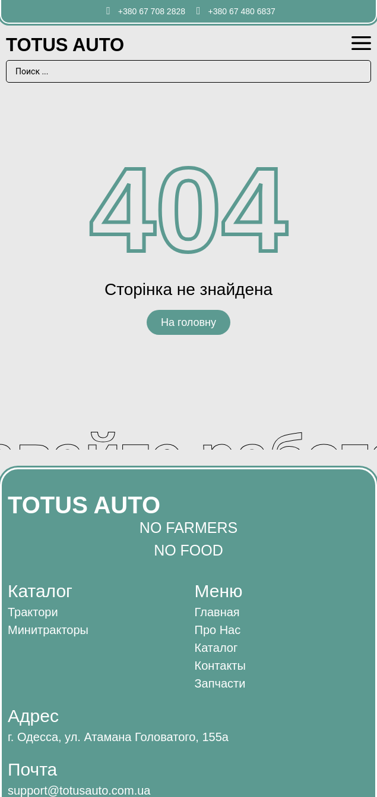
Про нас (218, 629)
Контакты (220, 665)
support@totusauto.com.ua (79, 790)
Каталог (216, 647)
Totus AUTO (65, 44)
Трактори (33, 612)
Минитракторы (48, 629)
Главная (217, 612)
